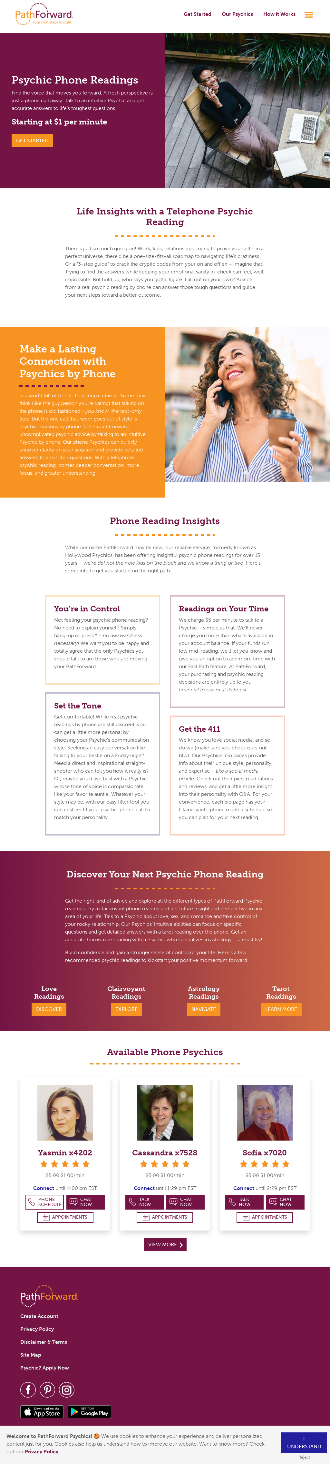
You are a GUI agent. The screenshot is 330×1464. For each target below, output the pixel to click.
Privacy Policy (42, 1452)
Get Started (197, 14)
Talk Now (140, 1202)
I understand (304, 1442)
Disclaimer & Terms (43, 1342)
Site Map (30, 1355)
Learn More (281, 1009)
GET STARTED (32, 140)
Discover (49, 1009)
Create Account (39, 1316)
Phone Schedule (45, 1202)
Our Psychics (237, 14)
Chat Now (81, 1202)
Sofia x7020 (265, 1152)
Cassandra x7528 (165, 1152)
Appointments (65, 1217)
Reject (304, 1457)
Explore (126, 1009)
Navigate (203, 1009)
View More (165, 1244)
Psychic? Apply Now (44, 1368)
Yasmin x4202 (65, 1152)
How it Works (279, 14)
